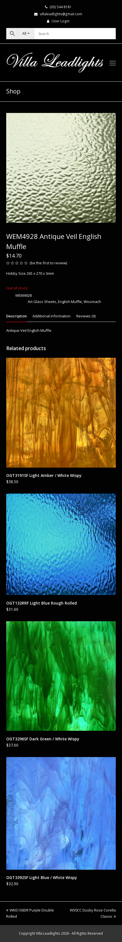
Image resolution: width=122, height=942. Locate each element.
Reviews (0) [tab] (85, 316)
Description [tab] (16, 316)
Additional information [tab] (51, 316)
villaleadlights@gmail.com (61, 14)
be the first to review (48, 262)
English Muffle (70, 301)
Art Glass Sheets (42, 301)
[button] (113, 62)
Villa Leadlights (48, 933)
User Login (60, 21)
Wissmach (92, 301)
